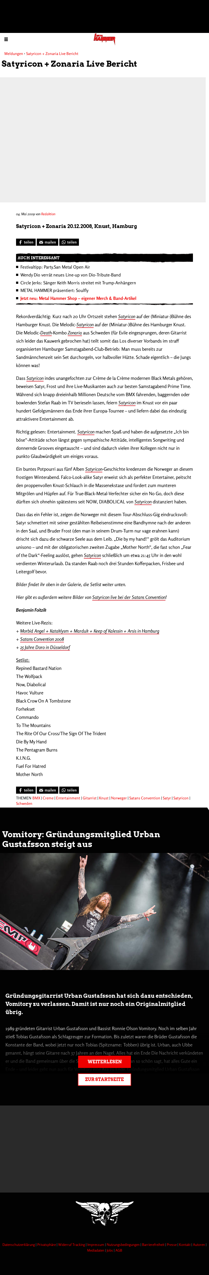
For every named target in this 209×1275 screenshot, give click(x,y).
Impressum (96, 1244)
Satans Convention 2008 (42, 639)
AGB (118, 1250)
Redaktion (48, 214)
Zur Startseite (104, 1079)
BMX (36, 798)
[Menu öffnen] (6, 39)
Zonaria (75, 332)
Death (46, 332)
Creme (48, 798)
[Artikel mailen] (47, 242)
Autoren (199, 1244)
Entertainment (68, 798)
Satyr (167, 798)
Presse (172, 1244)
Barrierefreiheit (153, 1244)
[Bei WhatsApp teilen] (69, 242)
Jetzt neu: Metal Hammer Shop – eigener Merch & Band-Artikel (78, 298)
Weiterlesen (105, 1061)
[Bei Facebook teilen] (26, 242)
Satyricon (126, 316)
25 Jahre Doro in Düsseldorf (45, 647)
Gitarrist (90, 798)
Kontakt (185, 1244)
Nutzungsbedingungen (123, 1244)
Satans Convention (144, 798)
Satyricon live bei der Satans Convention (128, 597)
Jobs (110, 1250)
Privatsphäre (47, 1244)
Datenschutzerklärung (19, 1244)
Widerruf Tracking (72, 1244)
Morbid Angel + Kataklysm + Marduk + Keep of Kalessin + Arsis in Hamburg (89, 631)
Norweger (119, 798)
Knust (104, 798)
